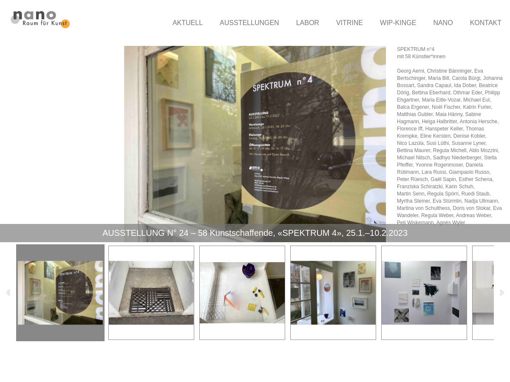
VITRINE (349, 22)
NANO (443, 22)
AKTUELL (188, 22)
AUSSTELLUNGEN (249, 22)
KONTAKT (486, 22)
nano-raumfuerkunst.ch (62, 365)
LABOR (307, 22)
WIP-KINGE (398, 22)
